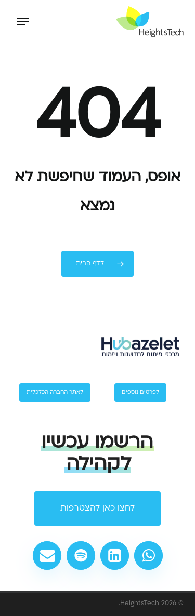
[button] (23, 22)
